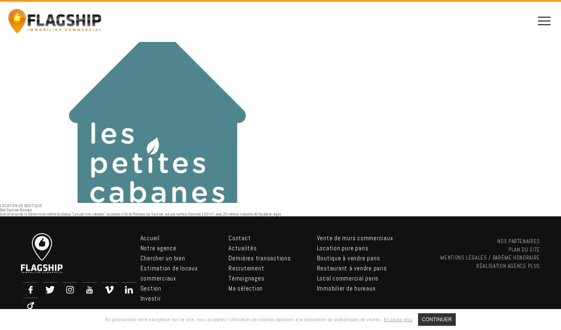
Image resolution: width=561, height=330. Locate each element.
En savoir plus (398, 319)
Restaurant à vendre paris (352, 268)
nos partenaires (518, 241)
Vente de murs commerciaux (355, 238)
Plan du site (524, 249)
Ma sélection (246, 288)
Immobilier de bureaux (346, 288)
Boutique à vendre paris (348, 258)
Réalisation (508, 266)
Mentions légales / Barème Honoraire (490, 257)
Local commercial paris (348, 278)
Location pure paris (343, 248)
